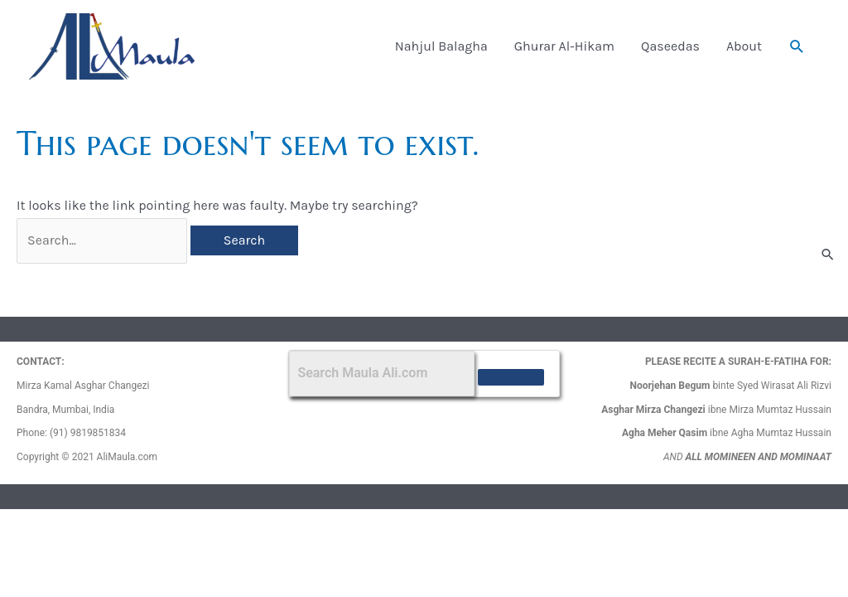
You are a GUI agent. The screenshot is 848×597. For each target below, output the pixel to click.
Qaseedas (670, 46)
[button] (797, 47)
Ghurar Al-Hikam (564, 46)
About (744, 46)
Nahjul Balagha (441, 46)
